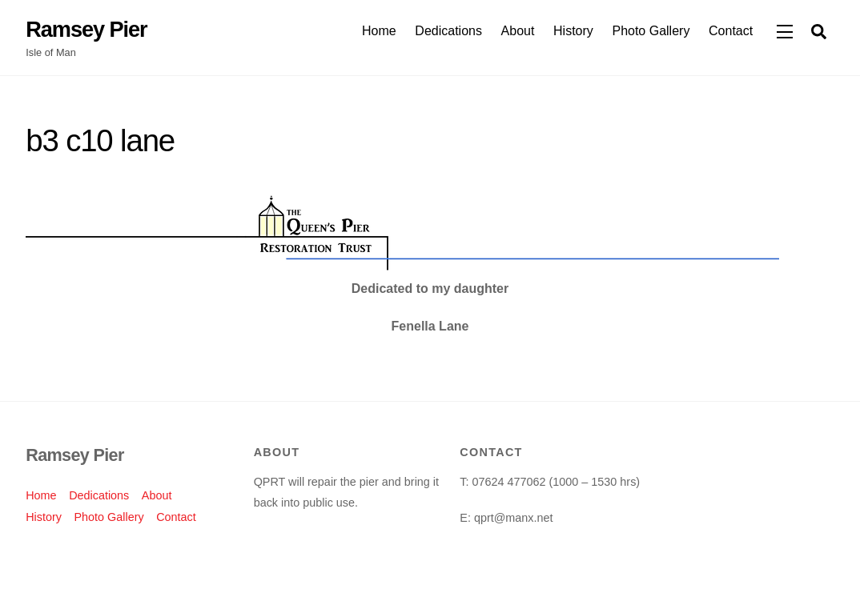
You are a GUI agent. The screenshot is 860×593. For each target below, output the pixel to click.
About (518, 31)
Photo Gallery (650, 31)
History (573, 31)
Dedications (448, 31)
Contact (731, 31)
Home (379, 31)
